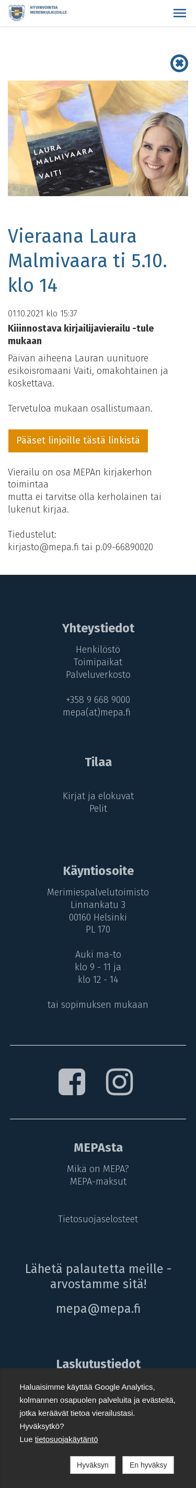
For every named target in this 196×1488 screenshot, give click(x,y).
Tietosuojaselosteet (98, 1219)
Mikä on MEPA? (98, 1169)
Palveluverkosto (98, 674)
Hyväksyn (93, 1465)
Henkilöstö (98, 649)
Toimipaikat (98, 662)
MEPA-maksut (98, 1181)
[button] (179, 13)
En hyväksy (148, 1465)
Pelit (98, 808)
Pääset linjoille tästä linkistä (78, 440)
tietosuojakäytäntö (66, 1439)
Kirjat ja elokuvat (98, 796)
